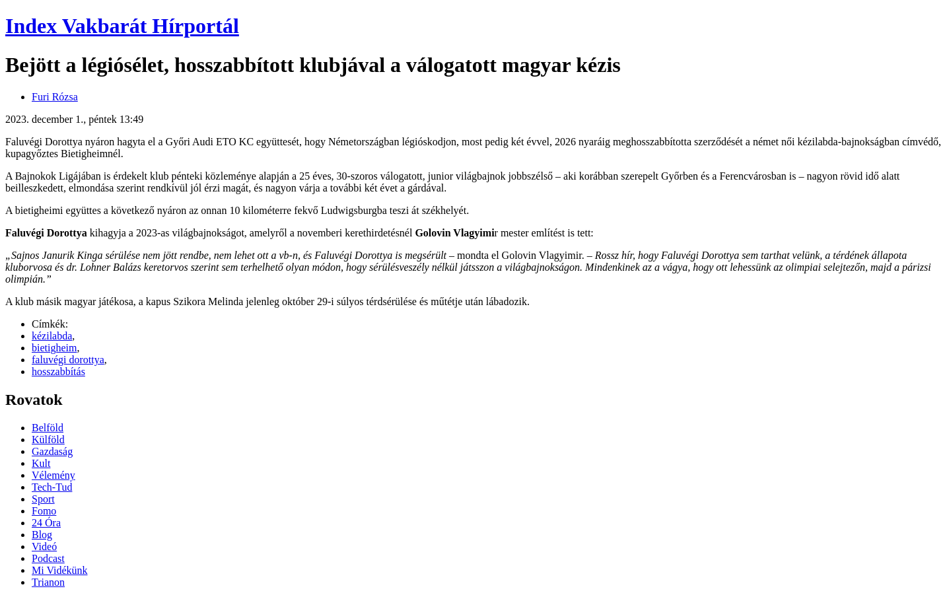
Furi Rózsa (55, 96)
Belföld (47, 427)
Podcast (48, 558)
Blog (42, 534)
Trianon (48, 582)
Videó (44, 546)
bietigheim (54, 347)
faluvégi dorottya (68, 359)
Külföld (48, 439)
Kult (41, 463)
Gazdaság (52, 451)
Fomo (44, 510)
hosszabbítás (58, 371)
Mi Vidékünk (60, 570)
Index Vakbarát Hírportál (122, 26)
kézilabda (52, 335)
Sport (43, 499)
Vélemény (53, 475)
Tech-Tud (52, 487)
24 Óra (46, 522)
